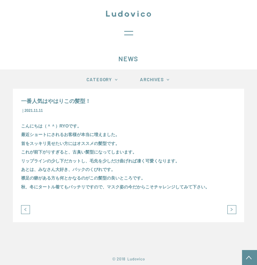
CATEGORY (99, 79)
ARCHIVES (152, 79)
